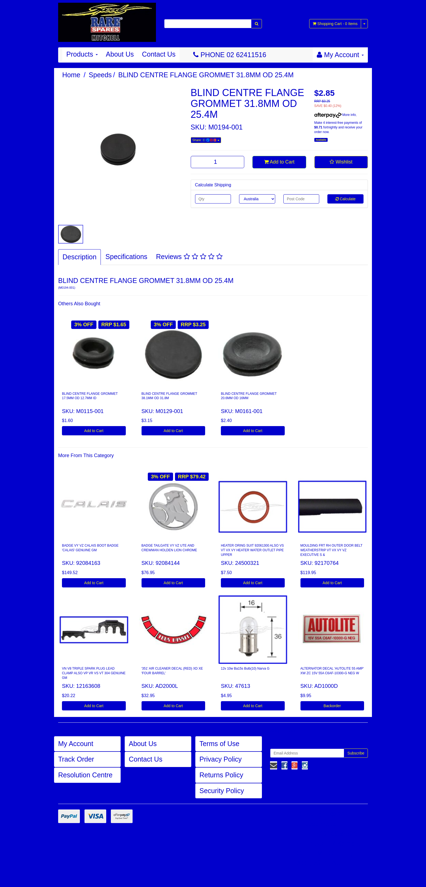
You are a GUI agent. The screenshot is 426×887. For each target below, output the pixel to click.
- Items (335, 23)
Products (82, 54)
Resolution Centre (85, 775)
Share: (206, 140)
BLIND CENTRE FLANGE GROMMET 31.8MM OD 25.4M (206, 75)
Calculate (346, 199)
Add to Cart (279, 162)
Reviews (189, 256)
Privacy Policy (220, 759)
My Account (75, 743)
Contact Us (159, 54)
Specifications (126, 256)
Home (71, 75)
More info (335, 115)
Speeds (100, 75)
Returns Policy (221, 775)
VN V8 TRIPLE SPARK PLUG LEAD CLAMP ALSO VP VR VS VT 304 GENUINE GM (94, 673)
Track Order (76, 759)
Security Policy (221, 790)
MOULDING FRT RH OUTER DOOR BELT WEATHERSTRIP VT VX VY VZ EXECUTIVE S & (331, 550)
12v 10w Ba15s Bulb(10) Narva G (245, 668)
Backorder (332, 706)
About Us (120, 54)
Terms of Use (219, 743)
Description (79, 257)
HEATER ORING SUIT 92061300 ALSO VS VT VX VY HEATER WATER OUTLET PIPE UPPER (252, 550)
